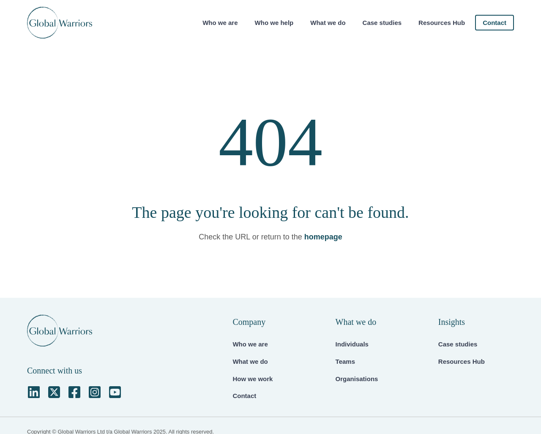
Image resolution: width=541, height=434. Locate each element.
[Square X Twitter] (54, 392)
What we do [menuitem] (250, 361)
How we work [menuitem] (252, 378)
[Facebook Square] (74, 392)
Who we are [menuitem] (250, 344)
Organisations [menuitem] (357, 378)
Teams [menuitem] (345, 361)
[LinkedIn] (34, 392)
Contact (494, 22)
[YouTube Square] (115, 392)
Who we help (274, 22)
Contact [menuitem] (244, 395)
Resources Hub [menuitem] (461, 361)
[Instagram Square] (94, 392)
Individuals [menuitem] (352, 344)
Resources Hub (441, 22)
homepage (323, 237)
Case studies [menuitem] (458, 344)
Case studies (382, 22)
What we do (327, 22)
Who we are (220, 22)
